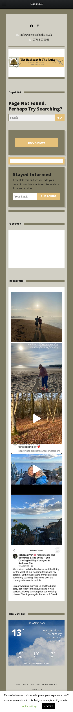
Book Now (36, 143)
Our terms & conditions (28, 685)
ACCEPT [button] (48, 706)
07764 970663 (41, 39)
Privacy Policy (49, 685)
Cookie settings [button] (29, 706)
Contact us (36, 689)
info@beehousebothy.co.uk (36, 34)
